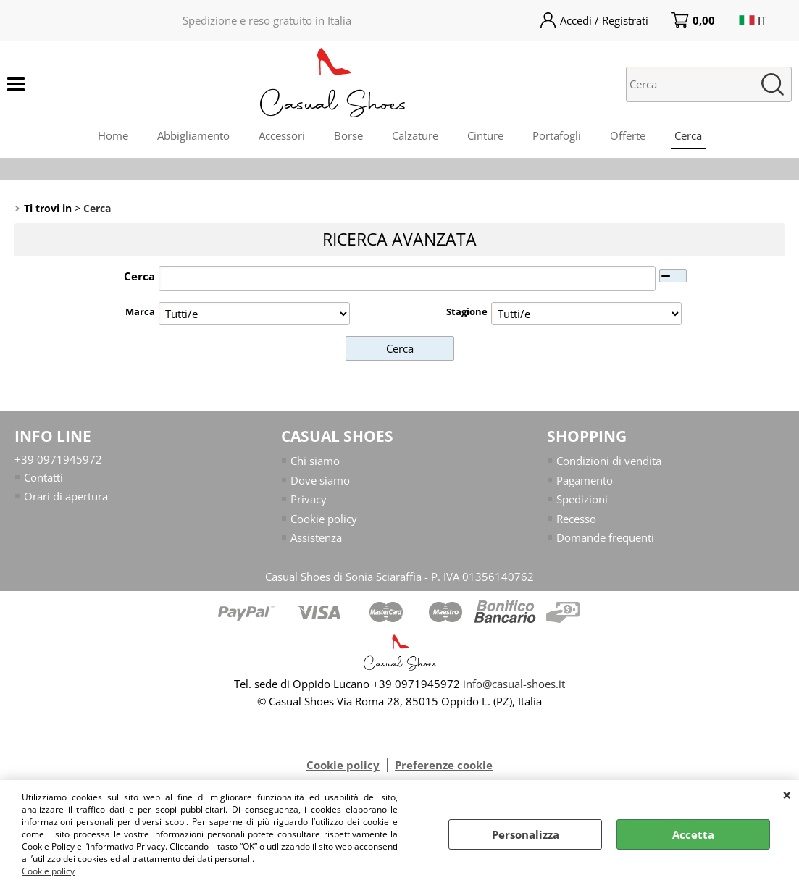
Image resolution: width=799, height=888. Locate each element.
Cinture (485, 135)
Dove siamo (320, 480)
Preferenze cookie (444, 765)
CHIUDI (787, 794)
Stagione (467, 311)
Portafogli (556, 135)
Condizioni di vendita (608, 460)
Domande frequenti (605, 537)
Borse (348, 135)
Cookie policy (48, 871)
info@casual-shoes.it (514, 684)
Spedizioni (582, 499)
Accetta (693, 834)
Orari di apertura (66, 496)
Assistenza (316, 537)
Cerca (688, 135)
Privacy (308, 499)
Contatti (43, 477)
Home (113, 135)
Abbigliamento (193, 135)
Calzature (415, 135)
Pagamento (584, 480)
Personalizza (525, 834)
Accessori (282, 135)
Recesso (576, 518)
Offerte (627, 135)
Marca (140, 311)
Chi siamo (315, 460)
